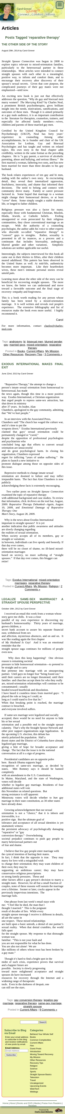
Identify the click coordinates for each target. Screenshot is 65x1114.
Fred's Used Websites (44, 1112)
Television (34, 1077)
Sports (33, 1071)
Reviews (32, 1105)
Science (33, 1068)
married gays (17, 344)
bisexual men (35, 341)
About (13, 1103)
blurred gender (53, 341)
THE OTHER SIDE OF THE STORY (25, 44)
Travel (33, 1080)
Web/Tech (34, 1089)
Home (5, 1103)
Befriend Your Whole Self (41, 1034)
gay (6, 344)
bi (24, 341)
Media (37, 1103)
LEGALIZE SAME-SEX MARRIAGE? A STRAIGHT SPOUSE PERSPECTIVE (32, 601)
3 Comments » (53, 354)
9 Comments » (48, 1009)
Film (32, 1045)
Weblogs (34, 1092)
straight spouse (32, 1006)
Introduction (35, 1051)
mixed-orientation (37, 344)
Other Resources (13, 354)
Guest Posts (35, 1048)
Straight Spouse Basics (40, 1074)
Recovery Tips (33, 354)
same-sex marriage (50, 1003)
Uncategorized (36, 1083)
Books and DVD (24, 1103)
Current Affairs (35, 351)
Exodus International (24, 579)
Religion (54, 586)
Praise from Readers (51, 1103)
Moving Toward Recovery (41, 1054)
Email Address (12, 1048)
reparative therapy (39, 583)
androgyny (15, 341)
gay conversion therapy (28, 1000)
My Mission (52, 351)
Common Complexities (40, 1040)
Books (21, 351)
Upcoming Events (38, 1086)
